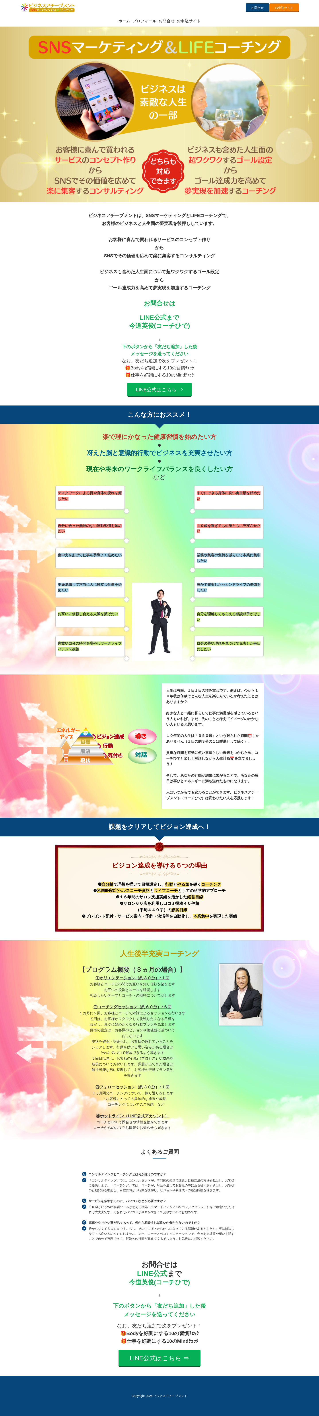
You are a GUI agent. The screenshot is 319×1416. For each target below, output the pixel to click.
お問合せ (257, 8)
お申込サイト (284, 8)
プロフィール (144, 21)
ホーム (124, 21)
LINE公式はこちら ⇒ (159, 389)
